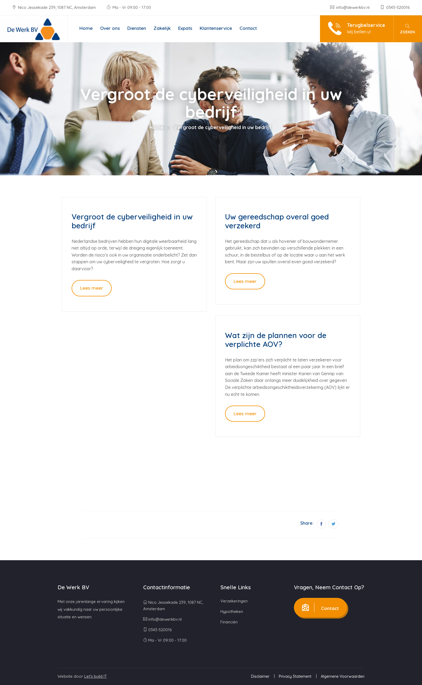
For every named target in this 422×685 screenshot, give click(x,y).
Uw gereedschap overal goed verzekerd (277, 221)
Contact (248, 28)
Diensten (136, 28)
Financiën (229, 621)
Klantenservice (216, 28)
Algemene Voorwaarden (342, 676)
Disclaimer (260, 676)
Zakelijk (162, 28)
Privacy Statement (295, 676)
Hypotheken (231, 611)
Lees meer (91, 288)
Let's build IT (95, 676)
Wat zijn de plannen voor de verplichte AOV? (275, 340)
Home (86, 28)
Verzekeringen (234, 601)
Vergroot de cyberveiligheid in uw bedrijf (132, 221)
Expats (185, 28)
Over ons (110, 28)
